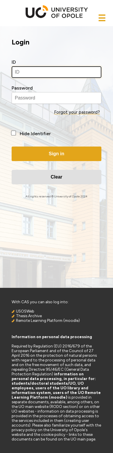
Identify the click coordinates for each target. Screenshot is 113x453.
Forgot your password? (77, 112)
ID (14, 62)
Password (22, 88)
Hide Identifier (35, 133)
